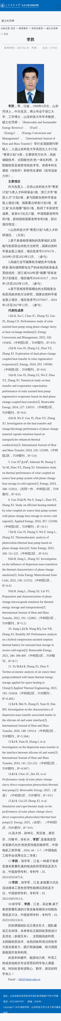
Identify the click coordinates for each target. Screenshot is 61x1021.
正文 (6, 34)
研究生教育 (37, 28)
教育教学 (23, 28)
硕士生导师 (52, 28)
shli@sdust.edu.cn (29, 979)
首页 (13, 28)
